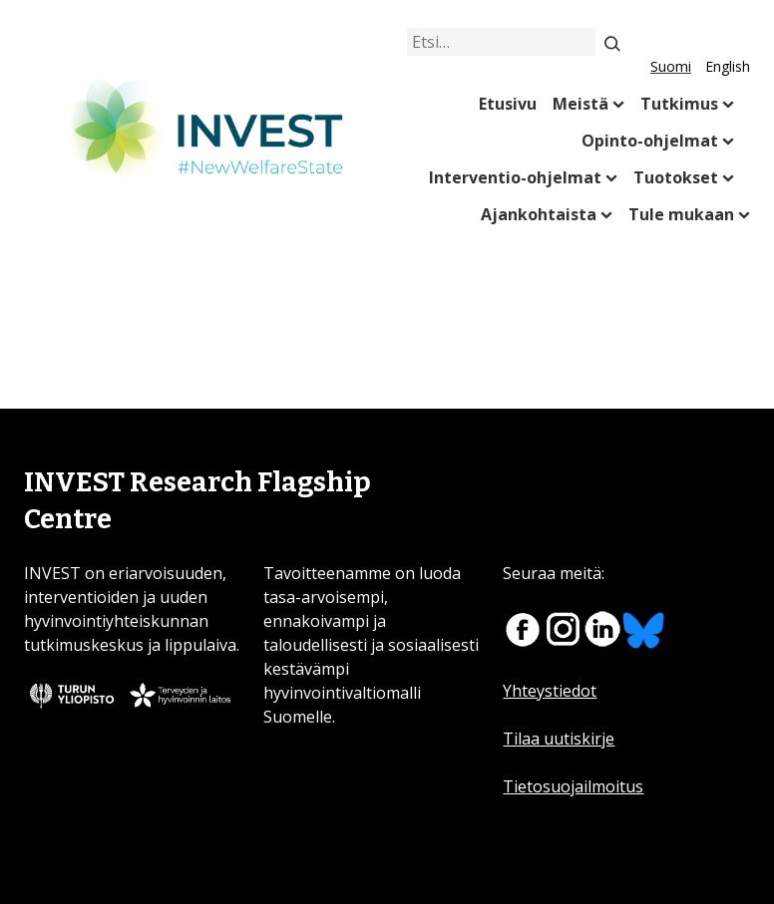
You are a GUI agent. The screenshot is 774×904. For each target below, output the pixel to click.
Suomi (670, 66)
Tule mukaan (681, 214)
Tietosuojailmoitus (573, 786)
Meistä (580, 104)
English (727, 66)
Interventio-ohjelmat (515, 177)
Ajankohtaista (538, 214)
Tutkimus (679, 104)
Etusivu (508, 104)
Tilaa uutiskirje (558, 739)
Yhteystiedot (549, 691)
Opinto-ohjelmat (649, 140)
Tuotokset (675, 177)
